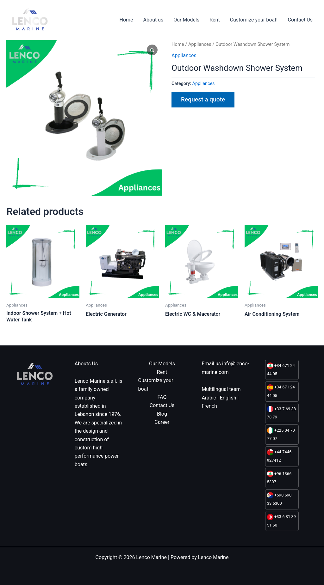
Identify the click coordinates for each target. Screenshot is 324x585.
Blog (162, 414)
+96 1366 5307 (279, 477)
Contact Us (300, 20)
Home (126, 20)
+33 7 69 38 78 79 (281, 412)
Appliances (199, 44)
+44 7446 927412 (279, 456)
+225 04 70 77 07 (281, 434)
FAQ (162, 397)
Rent (214, 20)
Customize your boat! (254, 20)
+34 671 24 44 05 (281, 369)
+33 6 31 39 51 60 (281, 520)
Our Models (186, 20)
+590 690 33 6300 (279, 499)
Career (162, 422)
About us (153, 20)
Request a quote (203, 99)
